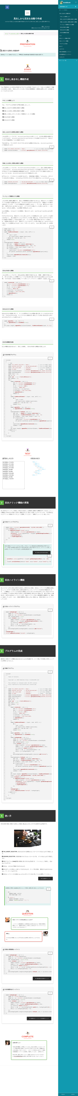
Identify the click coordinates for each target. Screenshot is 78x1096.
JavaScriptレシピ (63, 6)
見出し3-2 (39, 470)
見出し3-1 (39, 466)
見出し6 (39, 473)
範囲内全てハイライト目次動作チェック (39, 1018)
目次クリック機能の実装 (64, 38)
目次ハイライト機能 (63, 41)
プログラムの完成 (63, 43)
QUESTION (61, 49)
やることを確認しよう (65, 16)
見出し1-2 (35, 475)
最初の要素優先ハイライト (65, 51)
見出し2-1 (37, 463)
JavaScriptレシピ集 (14, 33)
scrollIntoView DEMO (41, 552)
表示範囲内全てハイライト (65, 54)
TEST (60, 35)
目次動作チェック (45, 878)
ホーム (6, 33)
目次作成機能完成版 (64, 32)
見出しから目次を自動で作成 (27, 33)
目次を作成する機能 (64, 27)
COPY (52, 146)
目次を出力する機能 (64, 30)
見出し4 (41, 467)
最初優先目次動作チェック (42, 978)
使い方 (60, 46)
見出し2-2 (37, 464)
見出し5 (44, 469)
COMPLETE (61, 57)
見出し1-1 (35, 461)
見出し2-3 (37, 472)
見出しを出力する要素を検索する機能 (68, 19)
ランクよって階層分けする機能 (67, 24)
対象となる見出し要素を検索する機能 (68, 22)
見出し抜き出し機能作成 (64, 13)
